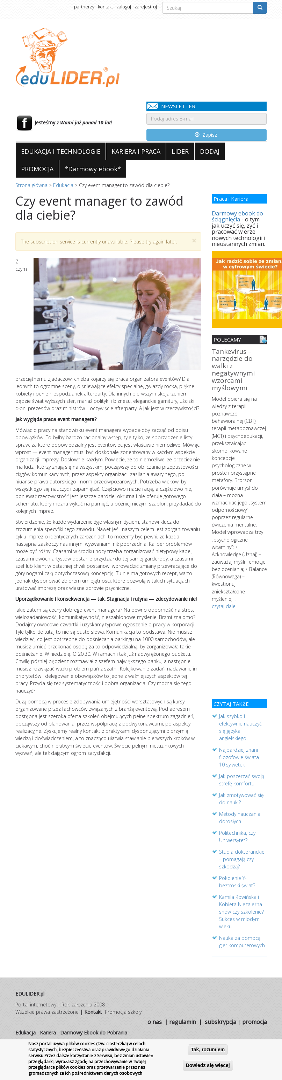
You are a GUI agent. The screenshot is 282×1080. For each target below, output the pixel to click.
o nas (154, 1020)
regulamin (182, 1020)
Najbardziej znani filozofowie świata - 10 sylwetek (240, 755)
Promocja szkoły (123, 1010)
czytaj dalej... (226, 604)
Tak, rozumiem (208, 1050)
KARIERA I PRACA (135, 151)
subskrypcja (220, 1020)
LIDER (180, 151)
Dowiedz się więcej (208, 1065)
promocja (254, 1020)
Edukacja (63, 185)
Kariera (48, 1031)
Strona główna (31, 185)
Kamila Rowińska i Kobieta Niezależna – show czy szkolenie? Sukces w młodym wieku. (242, 910)
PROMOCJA (37, 169)
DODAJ (209, 151)
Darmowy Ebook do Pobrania (93, 1031)
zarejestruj (146, 7)
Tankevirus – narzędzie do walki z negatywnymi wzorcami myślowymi (233, 370)
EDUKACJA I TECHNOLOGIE (60, 151)
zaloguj (123, 7)
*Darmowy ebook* (93, 169)
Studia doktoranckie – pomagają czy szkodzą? (242, 857)
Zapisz (206, 134)
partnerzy (84, 7)
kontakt (105, 7)
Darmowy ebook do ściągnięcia (237, 216)
